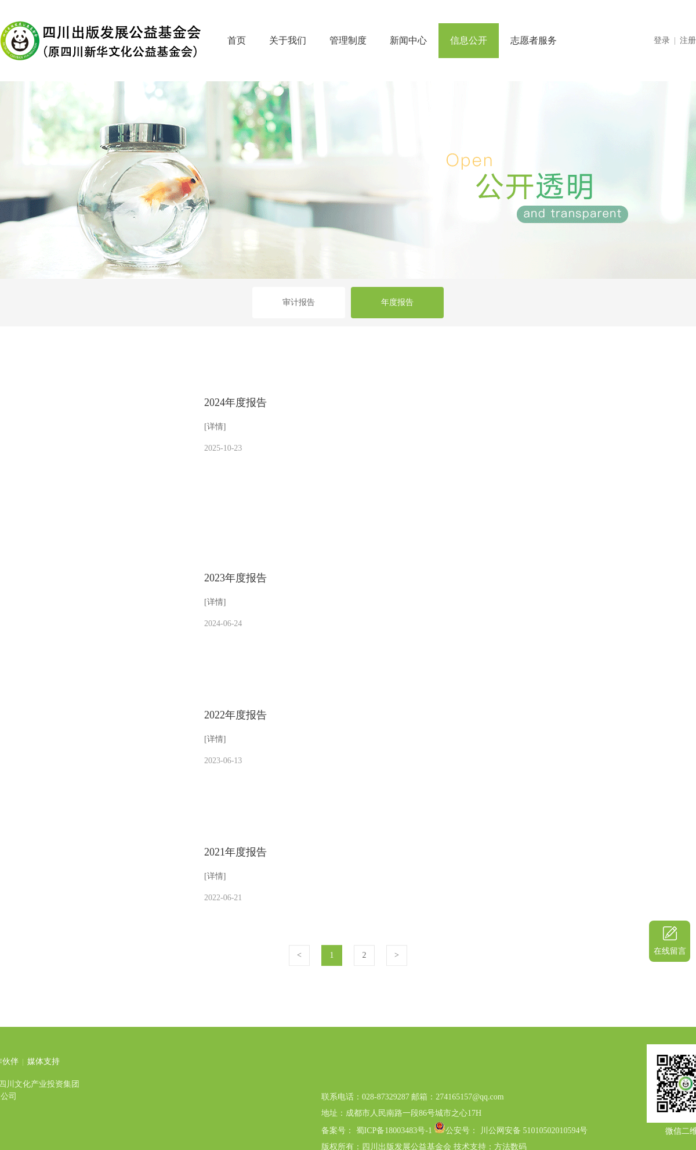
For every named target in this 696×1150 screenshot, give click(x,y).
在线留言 (670, 951)
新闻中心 (408, 40)
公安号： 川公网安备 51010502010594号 (516, 1144)
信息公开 (468, 40)
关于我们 (287, 40)
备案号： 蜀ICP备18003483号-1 (376, 1144)
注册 (688, 40)
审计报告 (298, 302)
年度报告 (397, 302)
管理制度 (348, 40)
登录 (662, 40)
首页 (236, 40)
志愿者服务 (533, 40)
